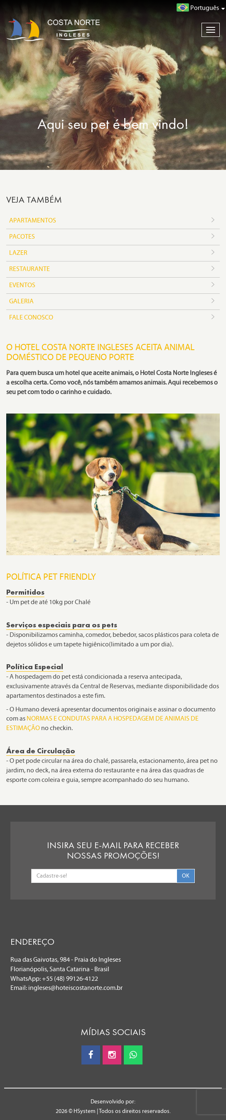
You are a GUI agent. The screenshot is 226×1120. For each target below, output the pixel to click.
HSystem (85, 1111)
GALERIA (113, 302)
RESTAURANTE (113, 269)
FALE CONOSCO (113, 318)
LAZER (113, 253)
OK (185, 875)
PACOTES (113, 237)
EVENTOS (113, 285)
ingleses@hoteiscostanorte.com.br (75, 988)
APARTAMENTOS (113, 221)
